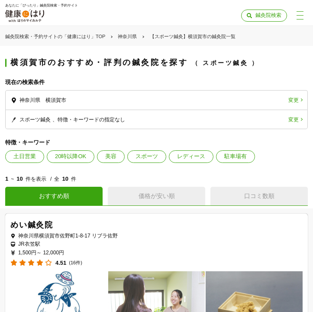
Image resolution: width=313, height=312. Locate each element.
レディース (191, 156)
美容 (110, 156)
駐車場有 (235, 156)
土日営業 (24, 156)
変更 (293, 100)
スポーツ (147, 156)
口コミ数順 (259, 195)
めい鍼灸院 (31, 225)
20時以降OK (70, 156)
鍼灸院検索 (268, 15)
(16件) (75, 262)
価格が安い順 (157, 195)
